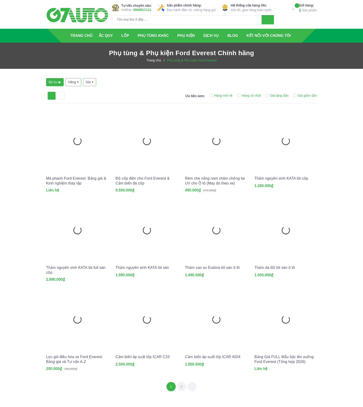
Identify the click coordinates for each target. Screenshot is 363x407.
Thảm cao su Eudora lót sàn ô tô (212, 268)
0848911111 (142, 10)
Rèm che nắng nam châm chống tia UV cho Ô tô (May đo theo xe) (215, 180)
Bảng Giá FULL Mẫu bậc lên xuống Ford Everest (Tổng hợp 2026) (284, 359)
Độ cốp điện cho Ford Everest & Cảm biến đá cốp (143, 180)
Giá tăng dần (277, 95)
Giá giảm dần (305, 95)
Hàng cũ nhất (249, 95)
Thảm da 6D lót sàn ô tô (274, 268)
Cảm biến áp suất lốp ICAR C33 (143, 357)
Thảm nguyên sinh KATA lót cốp (281, 178)
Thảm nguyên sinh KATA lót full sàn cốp (76, 270)
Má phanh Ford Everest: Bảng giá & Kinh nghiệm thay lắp (76, 180)
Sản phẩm (308, 7)
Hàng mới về (221, 95)
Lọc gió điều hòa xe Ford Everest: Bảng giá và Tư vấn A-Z (74, 359)
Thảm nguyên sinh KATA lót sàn (142, 268)
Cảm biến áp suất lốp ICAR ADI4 (212, 357)
